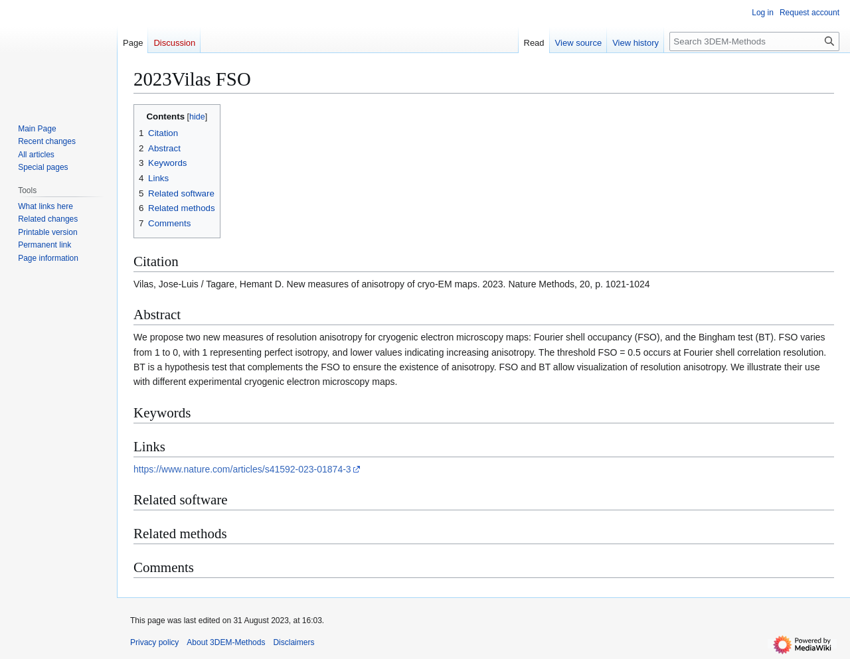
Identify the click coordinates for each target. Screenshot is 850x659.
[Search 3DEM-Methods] (754, 41)
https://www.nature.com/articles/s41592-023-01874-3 (242, 469)
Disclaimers (293, 642)
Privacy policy (154, 642)
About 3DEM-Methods (226, 642)
